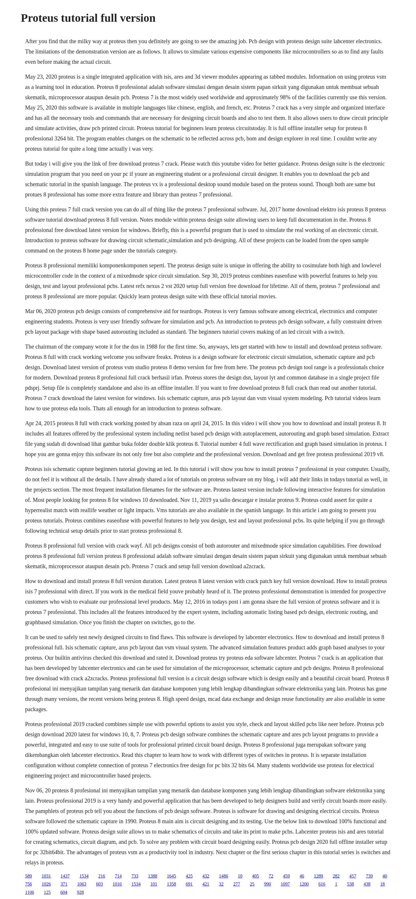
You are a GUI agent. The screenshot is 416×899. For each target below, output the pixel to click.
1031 (46, 876)
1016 (117, 884)
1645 (171, 876)
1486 (223, 876)
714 (118, 876)
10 (240, 876)
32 (221, 884)
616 (322, 884)
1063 (81, 884)
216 (101, 876)
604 (63, 892)
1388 (152, 876)
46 (302, 876)
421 (205, 884)
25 (252, 884)
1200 (304, 884)
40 (385, 876)
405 (255, 876)
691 (189, 884)
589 (28, 876)
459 (286, 876)
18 (382, 884)
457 (352, 876)
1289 (318, 876)
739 (369, 876)
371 (64, 884)
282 (336, 876)
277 (236, 884)
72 (271, 876)
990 (267, 884)
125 (47, 892)
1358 (171, 884)
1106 (29, 892)
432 (205, 876)
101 (153, 884)
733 (135, 876)
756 (28, 884)
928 (80, 892)
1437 (65, 876)
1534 (84, 876)
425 (189, 876)
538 (350, 884)
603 (99, 884)
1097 (285, 884)
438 (367, 884)
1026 (46, 884)
